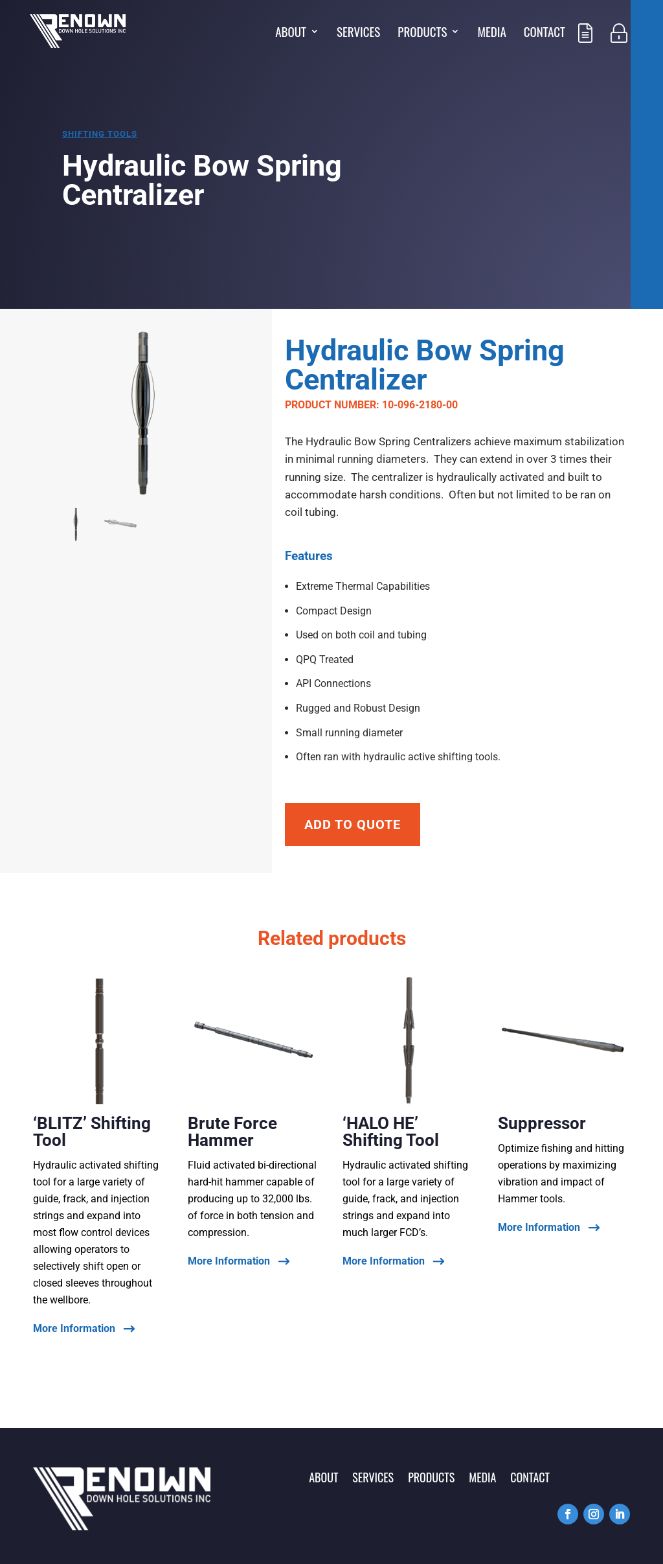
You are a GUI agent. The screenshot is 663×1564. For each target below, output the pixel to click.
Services (358, 33)
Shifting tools (99, 134)
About (290, 33)
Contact (544, 33)
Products (422, 33)
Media (491, 33)
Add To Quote (352, 824)
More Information (74, 1329)
